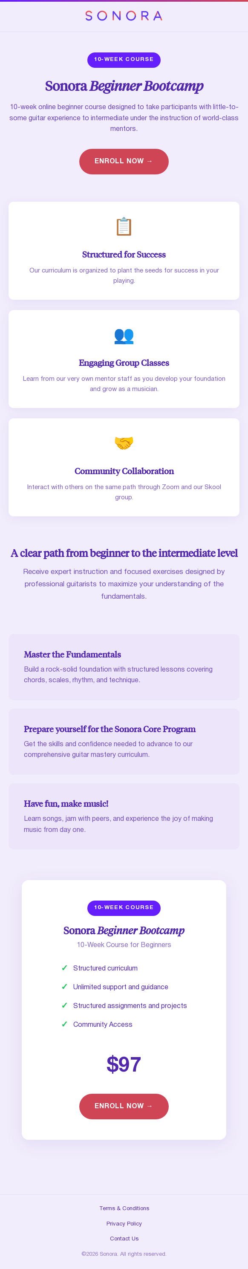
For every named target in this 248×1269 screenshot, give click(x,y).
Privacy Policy (124, 1224)
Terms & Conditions (124, 1208)
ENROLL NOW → (124, 162)
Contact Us (124, 1239)
